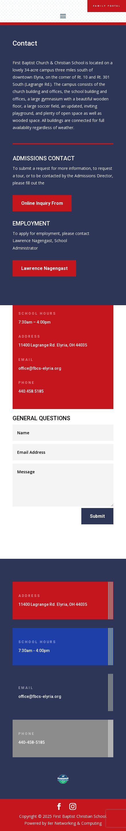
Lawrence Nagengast (44, 268)
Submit (97, 516)
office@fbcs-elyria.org (39, 368)
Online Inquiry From (42, 203)
